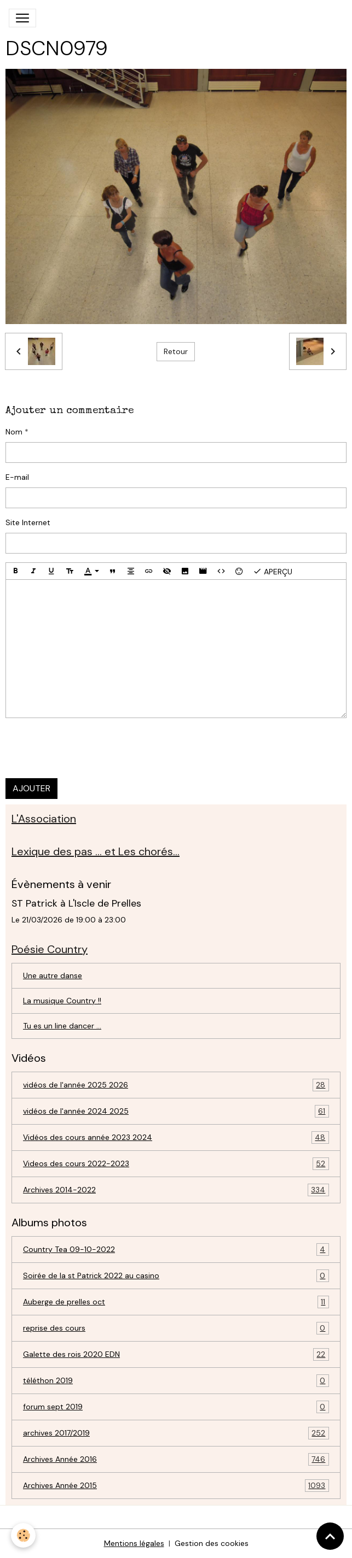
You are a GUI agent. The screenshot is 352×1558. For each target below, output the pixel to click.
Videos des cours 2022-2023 (176, 1163)
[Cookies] (23, 1535)
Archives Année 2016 (176, 1459)
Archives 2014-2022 (176, 1190)
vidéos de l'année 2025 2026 (176, 1085)
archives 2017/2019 (176, 1433)
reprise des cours (176, 1328)
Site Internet (27, 522)
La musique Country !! (62, 1001)
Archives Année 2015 (176, 1485)
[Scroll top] (330, 1536)
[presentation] (88, 748)
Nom (13, 432)
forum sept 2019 (176, 1407)
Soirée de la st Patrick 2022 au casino (176, 1275)
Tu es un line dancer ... (62, 1026)
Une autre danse (52, 975)
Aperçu (272, 571)
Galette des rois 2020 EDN (176, 1354)
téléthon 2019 (176, 1380)
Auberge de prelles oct (176, 1302)
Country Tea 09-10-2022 (176, 1249)
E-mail (17, 477)
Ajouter (31, 788)
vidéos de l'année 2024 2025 (176, 1111)
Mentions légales (134, 1543)
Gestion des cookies (212, 1543)
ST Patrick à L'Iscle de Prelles (76, 903)
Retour (176, 351)
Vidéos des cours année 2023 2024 (176, 1137)
